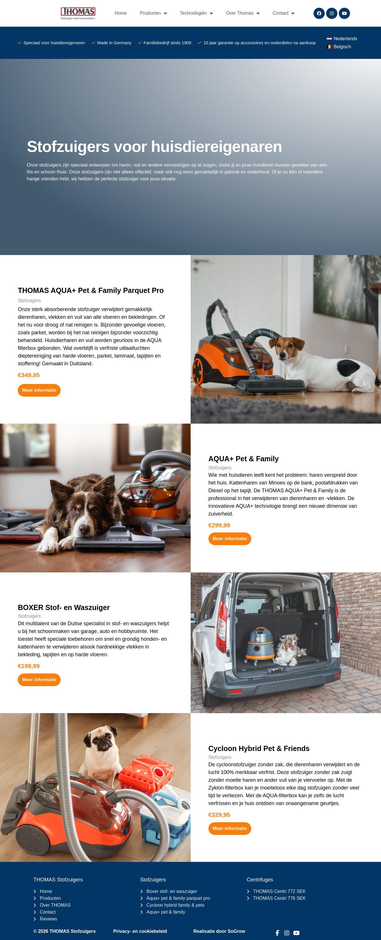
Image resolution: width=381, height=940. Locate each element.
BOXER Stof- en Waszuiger (64, 607)
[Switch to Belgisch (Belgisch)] (339, 47)
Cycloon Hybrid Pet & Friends (259, 748)
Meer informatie (39, 390)
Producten (153, 13)
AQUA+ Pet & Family (243, 459)
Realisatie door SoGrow (219, 931)
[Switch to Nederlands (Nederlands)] (342, 39)
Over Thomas (243, 13)
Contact (283, 13)
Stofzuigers (29, 300)
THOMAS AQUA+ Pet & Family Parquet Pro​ (91, 290)
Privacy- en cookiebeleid (140, 931)
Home (121, 13)
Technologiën (196, 13)
